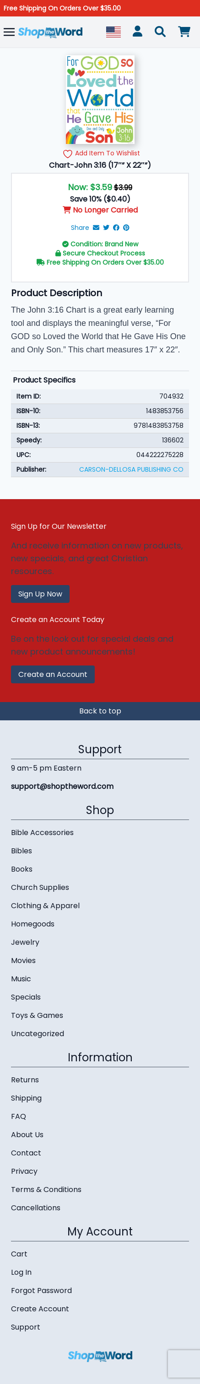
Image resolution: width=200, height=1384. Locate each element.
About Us (27, 1134)
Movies (23, 960)
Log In (21, 1272)
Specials (26, 997)
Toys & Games (37, 1015)
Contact (26, 1153)
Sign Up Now (40, 594)
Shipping (26, 1098)
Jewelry (25, 942)
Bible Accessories (42, 832)
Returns (25, 1080)
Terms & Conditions (46, 1189)
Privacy (24, 1171)
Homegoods (32, 924)
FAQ (18, 1116)
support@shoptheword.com (62, 786)
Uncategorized (37, 1033)
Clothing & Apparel (45, 905)
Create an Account (52, 674)
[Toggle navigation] (9, 32)
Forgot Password (41, 1290)
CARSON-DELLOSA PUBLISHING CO (131, 469)
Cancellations (35, 1208)
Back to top (100, 711)
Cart (19, 1254)
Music (21, 979)
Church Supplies (40, 887)
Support (25, 1327)
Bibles (21, 851)
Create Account (40, 1309)
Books (21, 869)
